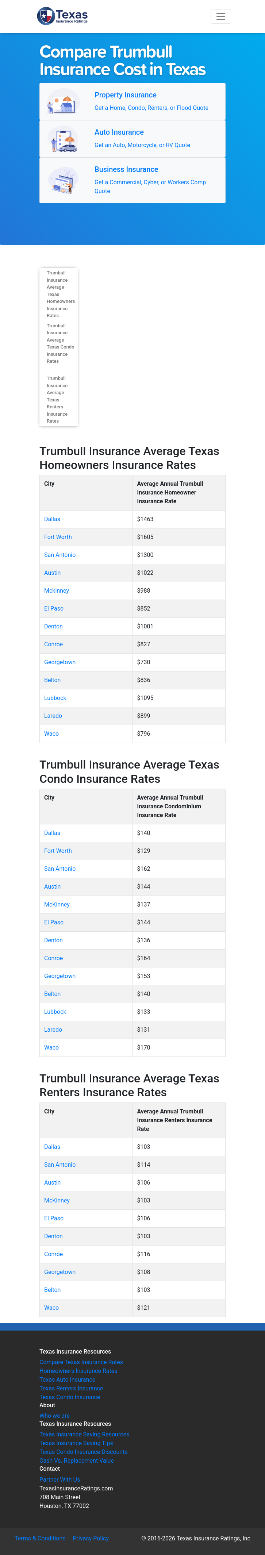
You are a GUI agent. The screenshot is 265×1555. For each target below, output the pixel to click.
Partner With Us (59, 1479)
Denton (53, 626)
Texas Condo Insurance (69, 1397)
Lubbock (55, 697)
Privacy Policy (91, 1538)
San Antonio (60, 554)
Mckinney (56, 590)
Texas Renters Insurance (71, 1388)
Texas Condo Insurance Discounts (83, 1451)
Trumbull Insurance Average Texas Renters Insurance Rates (57, 400)
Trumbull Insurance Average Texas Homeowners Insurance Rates (61, 294)
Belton (52, 680)
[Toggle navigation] (221, 16)
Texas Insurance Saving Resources (84, 1434)
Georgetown (60, 662)
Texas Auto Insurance (67, 1379)
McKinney (57, 904)
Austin (52, 572)
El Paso (54, 608)
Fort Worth (58, 537)
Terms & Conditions (40, 1538)
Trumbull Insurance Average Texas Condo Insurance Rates (60, 343)
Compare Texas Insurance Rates (81, 1362)
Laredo (53, 715)
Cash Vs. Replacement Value (76, 1460)
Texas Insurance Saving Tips (76, 1443)
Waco (51, 733)
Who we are (54, 1415)
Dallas (52, 519)
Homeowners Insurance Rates (78, 1370)
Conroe (53, 644)
